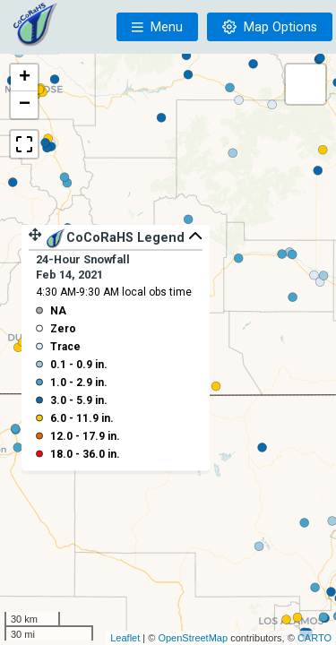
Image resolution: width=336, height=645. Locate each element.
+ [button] (24, 77)
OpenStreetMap (193, 637)
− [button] (24, 104)
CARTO (314, 637)
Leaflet (125, 637)
